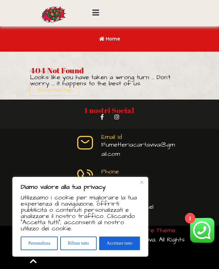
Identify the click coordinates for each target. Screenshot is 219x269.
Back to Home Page (54, 90)
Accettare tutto (119, 243)
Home (109, 39)
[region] (80, 217)
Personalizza (39, 243)
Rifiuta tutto (78, 243)
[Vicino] (141, 182)
